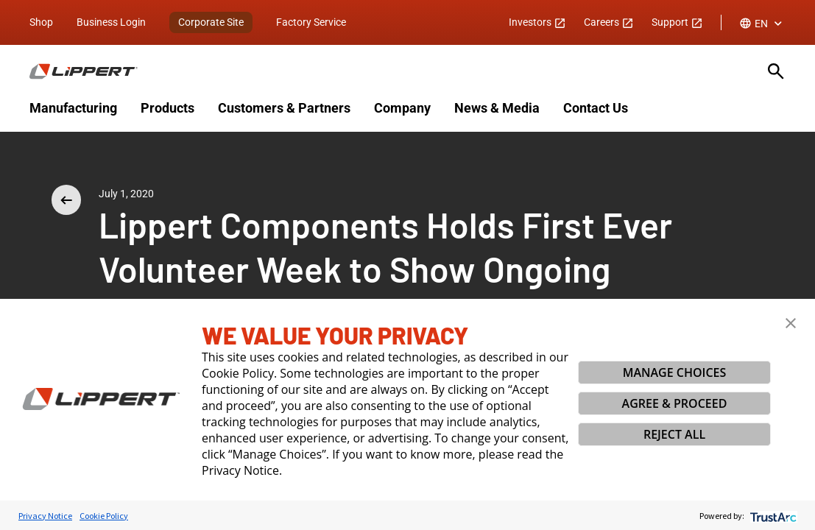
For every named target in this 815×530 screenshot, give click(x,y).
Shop (41, 22)
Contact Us (595, 108)
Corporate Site (211, 22)
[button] (790, 323)
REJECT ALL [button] (674, 434)
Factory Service (311, 22)
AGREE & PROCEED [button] (674, 403)
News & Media (497, 108)
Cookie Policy (104, 515)
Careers (609, 22)
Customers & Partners (284, 108)
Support (677, 22)
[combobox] (762, 23)
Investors (537, 22)
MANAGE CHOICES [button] (675, 372)
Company (402, 108)
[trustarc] (772, 516)
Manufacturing (73, 108)
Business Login (111, 22)
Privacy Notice (45, 515)
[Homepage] (389, 71)
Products (167, 108)
